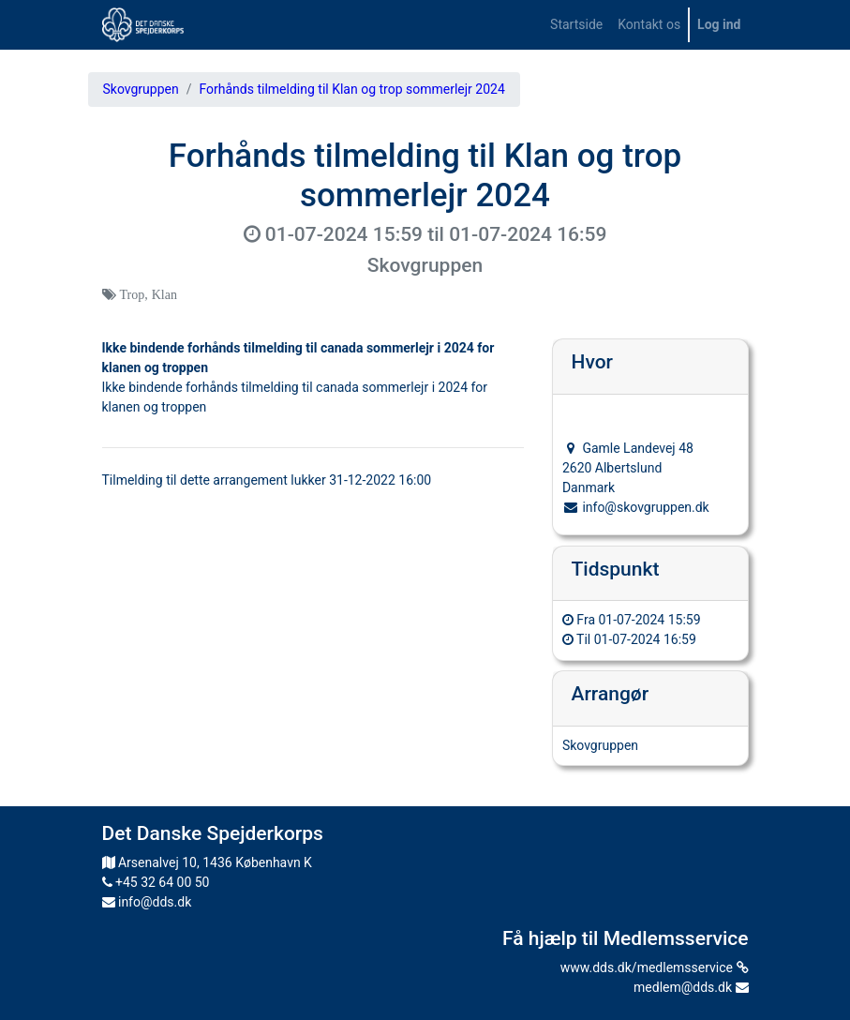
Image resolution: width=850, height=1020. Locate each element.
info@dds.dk (147, 901)
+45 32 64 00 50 (156, 882)
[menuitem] (576, 25)
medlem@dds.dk (691, 987)
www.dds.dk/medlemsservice (654, 967)
